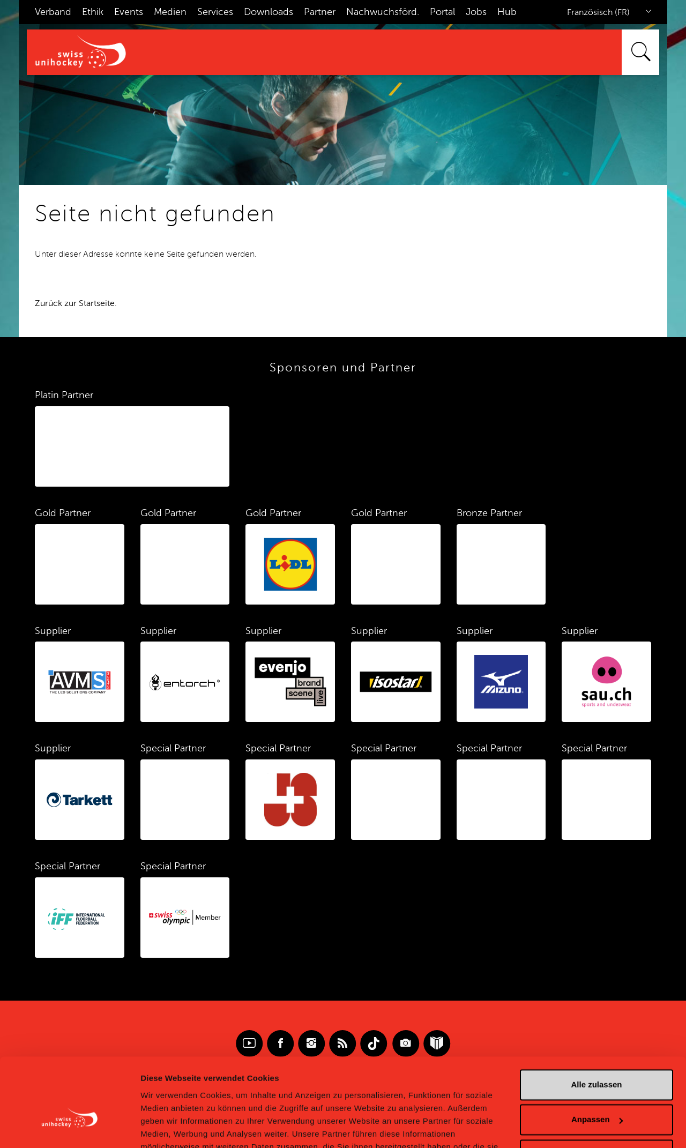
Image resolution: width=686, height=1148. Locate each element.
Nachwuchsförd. (382, 11)
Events (128, 11)
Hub (507, 11)
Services (215, 11)
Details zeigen (167, 1126)
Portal (442, 11)
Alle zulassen (596, 1022)
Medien (170, 11)
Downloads (268, 11)
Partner (319, 11)
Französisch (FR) (598, 12)
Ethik (92, 11)
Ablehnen (596, 1092)
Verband (53, 11)
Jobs (476, 11)
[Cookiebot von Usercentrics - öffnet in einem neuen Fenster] (69, 1127)
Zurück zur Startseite (75, 303)
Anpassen (597, 1057)
